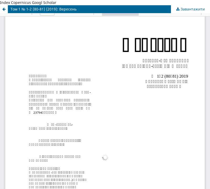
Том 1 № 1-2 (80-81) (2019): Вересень (43, 9)
